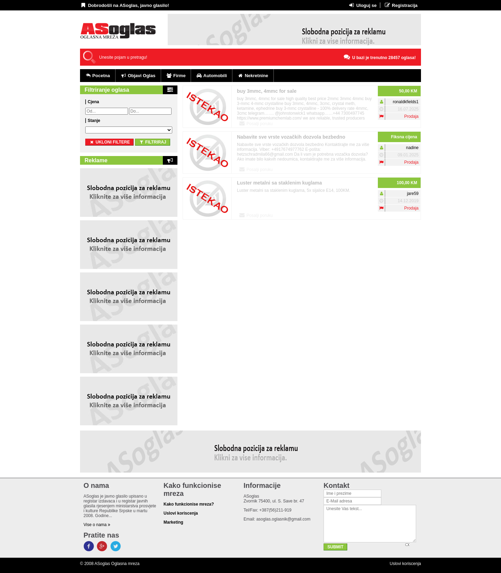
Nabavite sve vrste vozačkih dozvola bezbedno (291, 137)
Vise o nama (97, 524)
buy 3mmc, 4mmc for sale (266, 91)
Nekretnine (253, 75)
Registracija (401, 5)
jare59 (413, 193)
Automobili (211, 75)
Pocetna (97, 75)
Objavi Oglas (138, 75)
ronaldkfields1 (406, 101)
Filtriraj (152, 142)
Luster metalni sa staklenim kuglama (279, 183)
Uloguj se (362, 5)
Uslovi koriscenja (405, 563)
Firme (176, 75)
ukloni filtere (109, 142)
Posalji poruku (256, 123)
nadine (412, 147)
